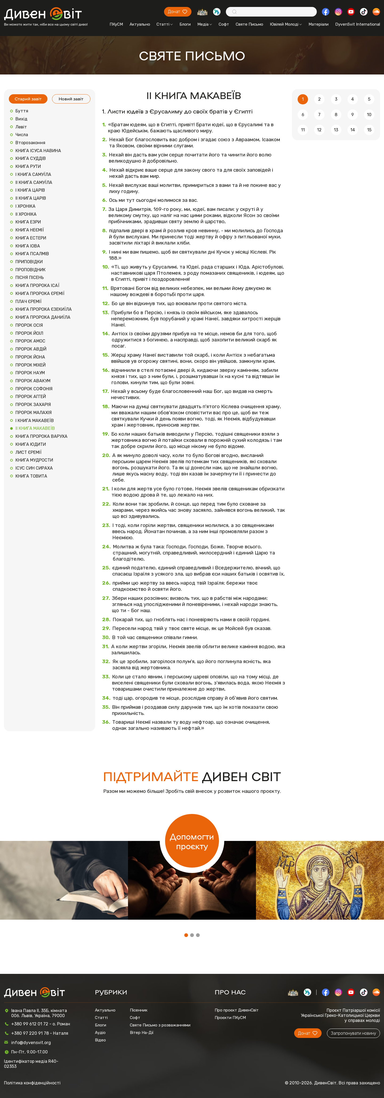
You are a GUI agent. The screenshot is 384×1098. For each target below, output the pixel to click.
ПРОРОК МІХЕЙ (30, 365)
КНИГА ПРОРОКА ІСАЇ (37, 285)
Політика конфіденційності (32, 1082)
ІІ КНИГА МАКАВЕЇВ (35, 428)
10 (369, 114)
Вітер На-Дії (142, 1032)
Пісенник (138, 1010)
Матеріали (319, 24)
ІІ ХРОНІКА (26, 214)
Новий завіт (71, 98)
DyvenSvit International (357, 24)
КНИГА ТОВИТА (31, 476)
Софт (224, 24)
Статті (165, 24)
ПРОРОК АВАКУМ (32, 380)
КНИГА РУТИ (28, 166)
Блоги (185, 24)
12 (319, 129)
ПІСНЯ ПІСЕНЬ (29, 277)
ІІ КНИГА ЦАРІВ (30, 198)
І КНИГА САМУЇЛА (33, 174)
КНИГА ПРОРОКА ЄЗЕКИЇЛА (43, 309)
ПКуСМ (116, 24)
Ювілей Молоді (286, 24)
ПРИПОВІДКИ (29, 261)
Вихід (21, 118)
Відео (100, 1040)
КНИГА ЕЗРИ (28, 222)
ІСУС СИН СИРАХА (34, 468)
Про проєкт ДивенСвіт (237, 1010)
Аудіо (100, 1032)
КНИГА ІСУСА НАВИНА (38, 150)
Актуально (140, 24)
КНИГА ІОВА (27, 246)
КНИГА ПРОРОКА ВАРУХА (41, 436)
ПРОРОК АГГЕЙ (30, 396)
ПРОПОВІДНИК (30, 269)
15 (369, 129)
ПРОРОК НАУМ (30, 372)
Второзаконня (30, 142)
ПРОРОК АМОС (30, 341)
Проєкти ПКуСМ (230, 1017)
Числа (21, 134)
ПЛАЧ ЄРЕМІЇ (28, 301)
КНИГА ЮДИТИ (30, 444)
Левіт (21, 126)
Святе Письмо (249, 24)
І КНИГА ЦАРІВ (30, 190)
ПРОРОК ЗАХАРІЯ (33, 404)
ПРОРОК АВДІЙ (30, 349)
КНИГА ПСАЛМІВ (32, 253)
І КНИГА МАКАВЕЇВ (34, 420)
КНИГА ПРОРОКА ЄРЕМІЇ (40, 293)
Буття (21, 110)
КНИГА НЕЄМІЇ (29, 230)
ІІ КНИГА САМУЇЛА (33, 182)
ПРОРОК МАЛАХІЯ (33, 412)
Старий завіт (28, 98)
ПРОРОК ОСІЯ (29, 325)
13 (336, 129)
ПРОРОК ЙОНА (30, 357)
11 (303, 129)
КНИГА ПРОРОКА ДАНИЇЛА (42, 317)
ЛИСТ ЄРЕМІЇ (28, 452)
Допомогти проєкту (192, 841)
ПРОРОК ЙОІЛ (29, 333)
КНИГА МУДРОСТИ (34, 460)
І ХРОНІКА (25, 206)
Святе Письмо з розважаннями (160, 1025)
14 (352, 129)
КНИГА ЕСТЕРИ (30, 238)
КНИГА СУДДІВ (30, 158)
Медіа (204, 24)
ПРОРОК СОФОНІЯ (34, 388)
